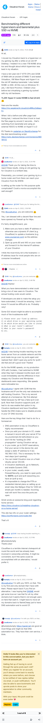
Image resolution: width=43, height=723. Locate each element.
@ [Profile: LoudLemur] (11, 212)
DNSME (30, 591)
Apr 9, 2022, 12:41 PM (27, 162)
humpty (7, 348)
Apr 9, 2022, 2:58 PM (23, 208)
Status (37, 4)
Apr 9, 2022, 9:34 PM (24, 579)
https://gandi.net (24, 626)
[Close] (39, 654)
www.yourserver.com (14, 237)
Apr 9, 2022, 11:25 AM (23, 50)
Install (38, 10)
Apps (30, 4)
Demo (30, 7)
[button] (3, 719)
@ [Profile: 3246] (4, 165)
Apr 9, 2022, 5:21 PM (27, 537)
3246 (6, 50)
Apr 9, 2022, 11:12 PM (27, 622)
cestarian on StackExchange (25, 131)
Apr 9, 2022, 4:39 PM (24, 348)
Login (15, 704)
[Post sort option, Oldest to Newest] (4, 42)
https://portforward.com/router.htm (16, 516)
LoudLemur (8, 162)
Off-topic (6, 35)
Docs (37, 7)
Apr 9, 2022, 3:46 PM (27, 280)
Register (7, 704)
